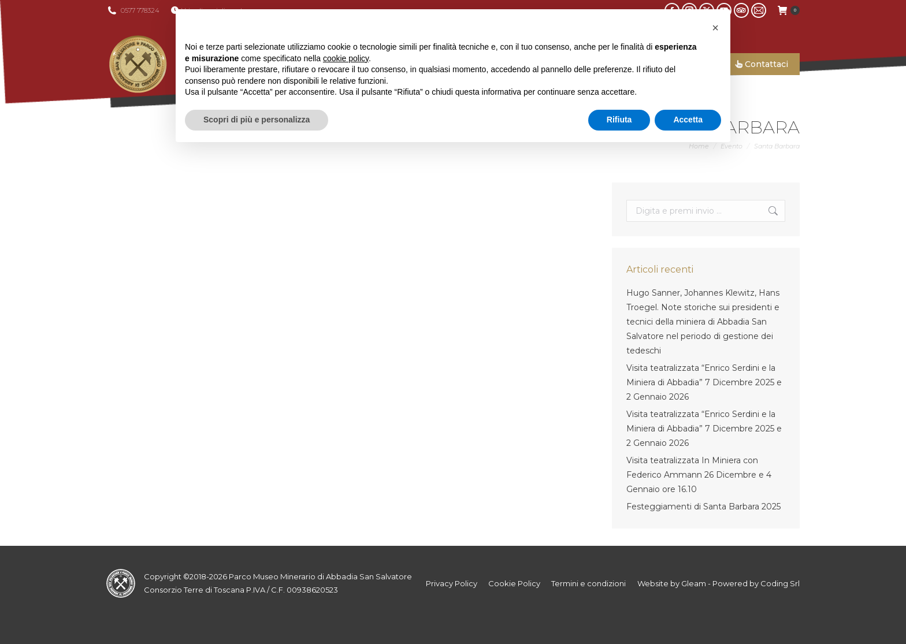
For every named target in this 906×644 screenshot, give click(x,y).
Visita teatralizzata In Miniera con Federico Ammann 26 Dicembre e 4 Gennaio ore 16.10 (698, 474)
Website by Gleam (671, 583)
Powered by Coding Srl (756, 583)
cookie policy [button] (346, 58)
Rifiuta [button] (619, 119)
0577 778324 (140, 10)
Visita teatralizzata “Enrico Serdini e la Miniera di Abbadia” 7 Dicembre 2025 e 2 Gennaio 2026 (704, 382)
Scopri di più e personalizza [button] (256, 119)
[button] (715, 27)
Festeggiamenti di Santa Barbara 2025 (703, 506)
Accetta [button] (688, 119)
